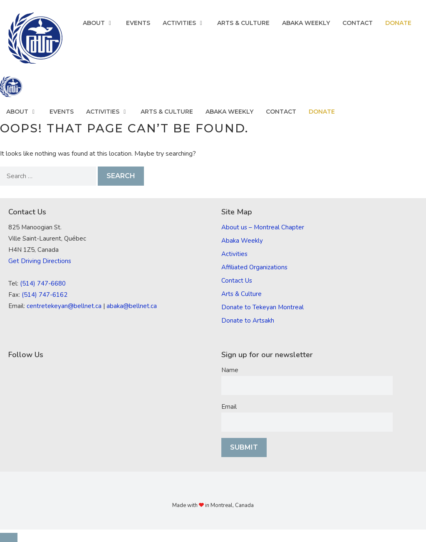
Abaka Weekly (306, 23)
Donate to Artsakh (247, 320)
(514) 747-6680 (43, 283)
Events (138, 23)
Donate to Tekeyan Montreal (262, 307)
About (101, 22)
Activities (187, 22)
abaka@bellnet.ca (131, 306)
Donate (398, 23)
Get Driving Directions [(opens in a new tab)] (39, 261)
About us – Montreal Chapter (262, 227)
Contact (357, 23)
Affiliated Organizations (254, 267)
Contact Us (236, 280)
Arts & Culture (243, 23)
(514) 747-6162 (44, 295)
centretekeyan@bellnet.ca (64, 306)
